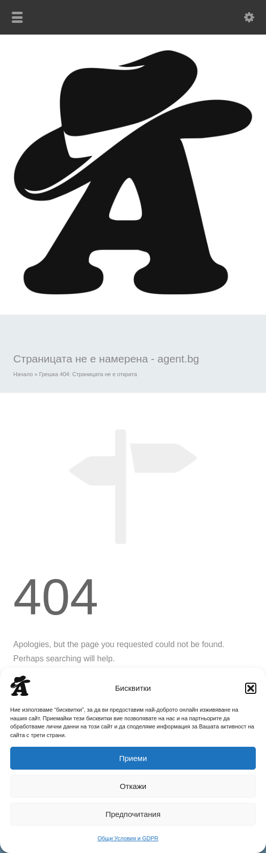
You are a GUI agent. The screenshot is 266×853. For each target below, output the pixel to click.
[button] (251, 688)
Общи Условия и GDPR (127, 838)
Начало (23, 374)
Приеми (133, 758)
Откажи (133, 786)
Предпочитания (133, 814)
